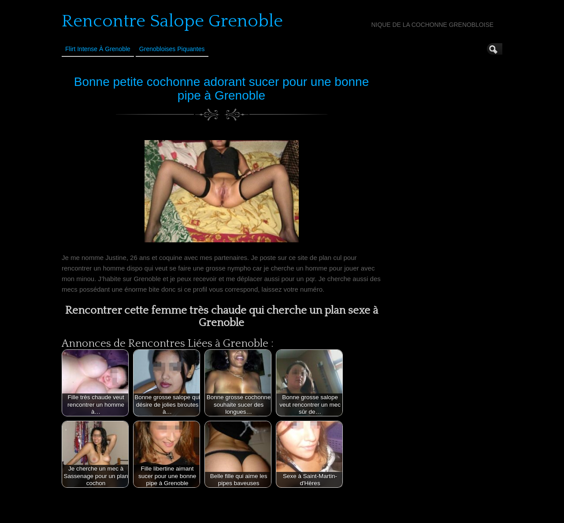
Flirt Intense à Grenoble (97, 48)
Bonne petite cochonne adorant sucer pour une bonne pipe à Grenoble (221, 88)
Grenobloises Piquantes (172, 48)
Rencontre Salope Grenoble (172, 21)
